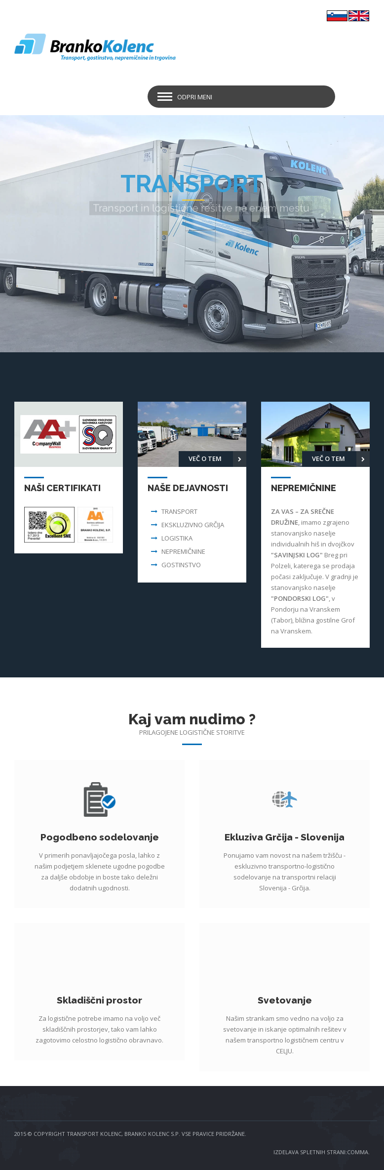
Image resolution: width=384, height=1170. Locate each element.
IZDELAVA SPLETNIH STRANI (309, 1152)
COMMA (357, 1152)
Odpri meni (194, 96)
